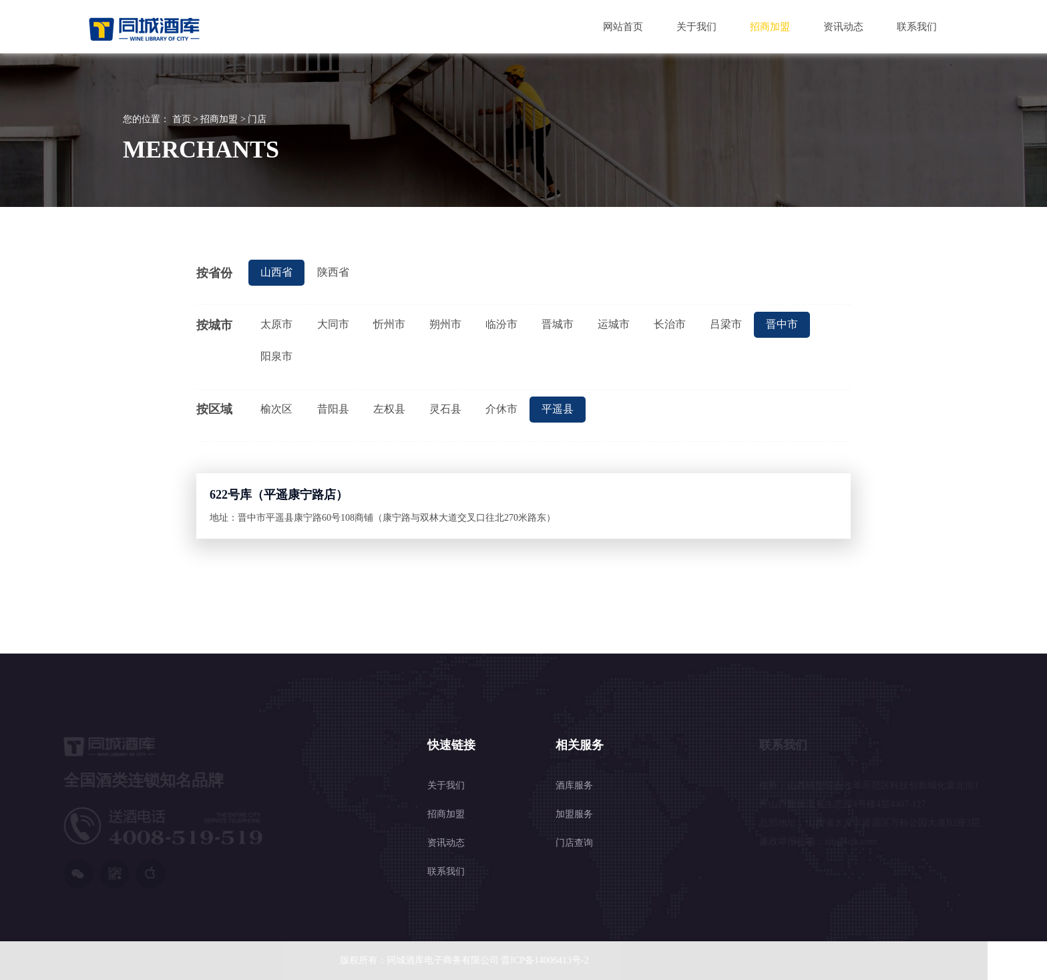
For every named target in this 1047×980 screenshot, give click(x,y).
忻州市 (389, 324)
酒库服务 (574, 721)
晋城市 (558, 324)
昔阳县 (333, 409)
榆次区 (276, 409)
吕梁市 (726, 324)
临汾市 (501, 324)
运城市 (614, 324)
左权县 (389, 409)
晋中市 (782, 324)
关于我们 (696, 26)
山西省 (276, 272)
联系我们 (917, 26)
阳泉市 (276, 356)
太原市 (276, 324)
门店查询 (574, 779)
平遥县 (558, 409)
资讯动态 (843, 26)
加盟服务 (574, 750)
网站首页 (623, 26)
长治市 (670, 324)
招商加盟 (770, 26)
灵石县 (445, 409)
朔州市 (445, 324)
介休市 (501, 409)
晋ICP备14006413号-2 (540, 960)
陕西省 (333, 272)
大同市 (333, 324)
